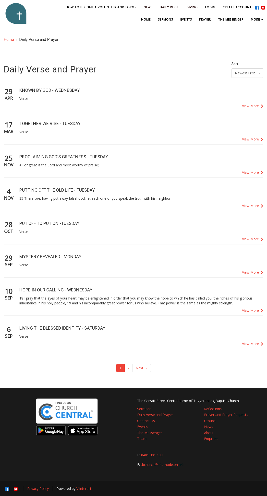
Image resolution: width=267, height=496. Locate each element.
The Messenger (149, 432)
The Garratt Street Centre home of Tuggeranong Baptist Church (188, 400)
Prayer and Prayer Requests (226, 414)
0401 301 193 (152, 455)
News (208, 426)
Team (141, 438)
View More (252, 106)
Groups (210, 420)
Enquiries (211, 438)
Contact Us (146, 420)
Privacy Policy (38, 488)
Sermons (144, 408)
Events (142, 426)
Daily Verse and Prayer (155, 414)
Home (9, 39)
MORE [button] (257, 19)
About (209, 432)
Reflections (213, 408)
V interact (83, 488)
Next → (142, 368)
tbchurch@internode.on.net (162, 464)
